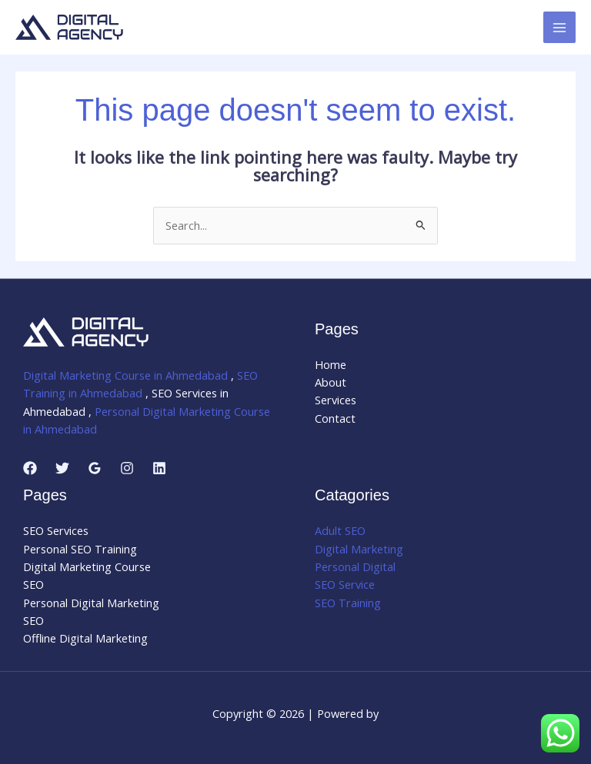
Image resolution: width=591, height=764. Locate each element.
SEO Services (55, 530)
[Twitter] (62, 468)
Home (330, 364)
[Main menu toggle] (559, 28)
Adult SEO (340, 530)
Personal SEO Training (80, 548)
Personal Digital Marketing (91, 602)
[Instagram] (127, 468)
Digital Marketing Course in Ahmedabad (125, 375)
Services (335, 399)
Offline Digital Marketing (85, 638)
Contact (335, 418)
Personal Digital (355, 566)
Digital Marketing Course (87, 566)
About (330, 382)
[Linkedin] (159, 468)
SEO (33, 584)
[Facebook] (30, 468)
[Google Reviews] (95, 468)
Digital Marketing (359, 548)
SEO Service (345, 584)
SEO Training (348, 602)
